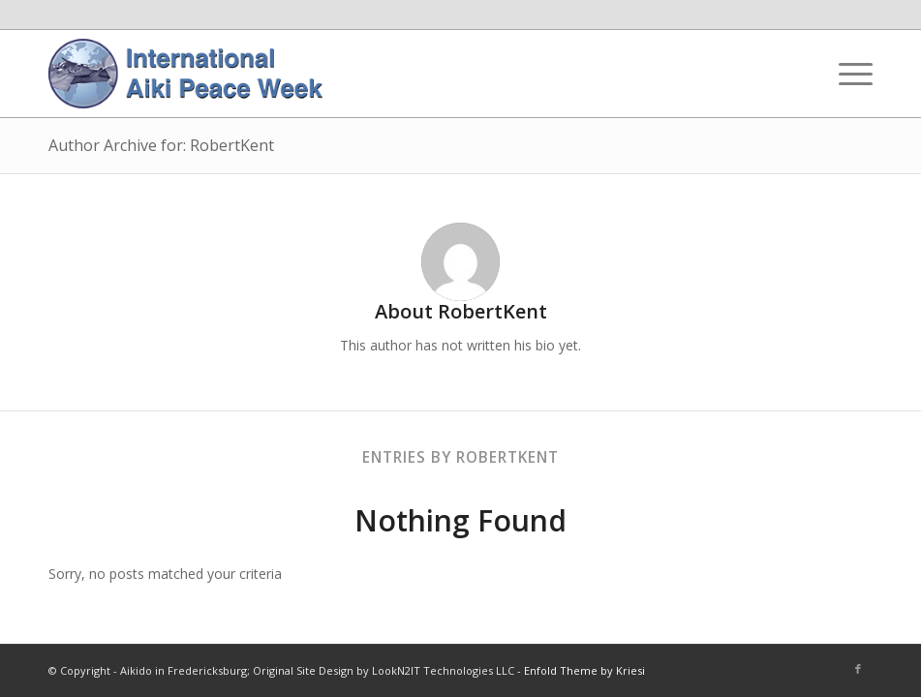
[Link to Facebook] (858, 668)
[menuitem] (846, 73)
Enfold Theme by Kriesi (584, 670)
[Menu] (846, 73)
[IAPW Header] (185, 73)
